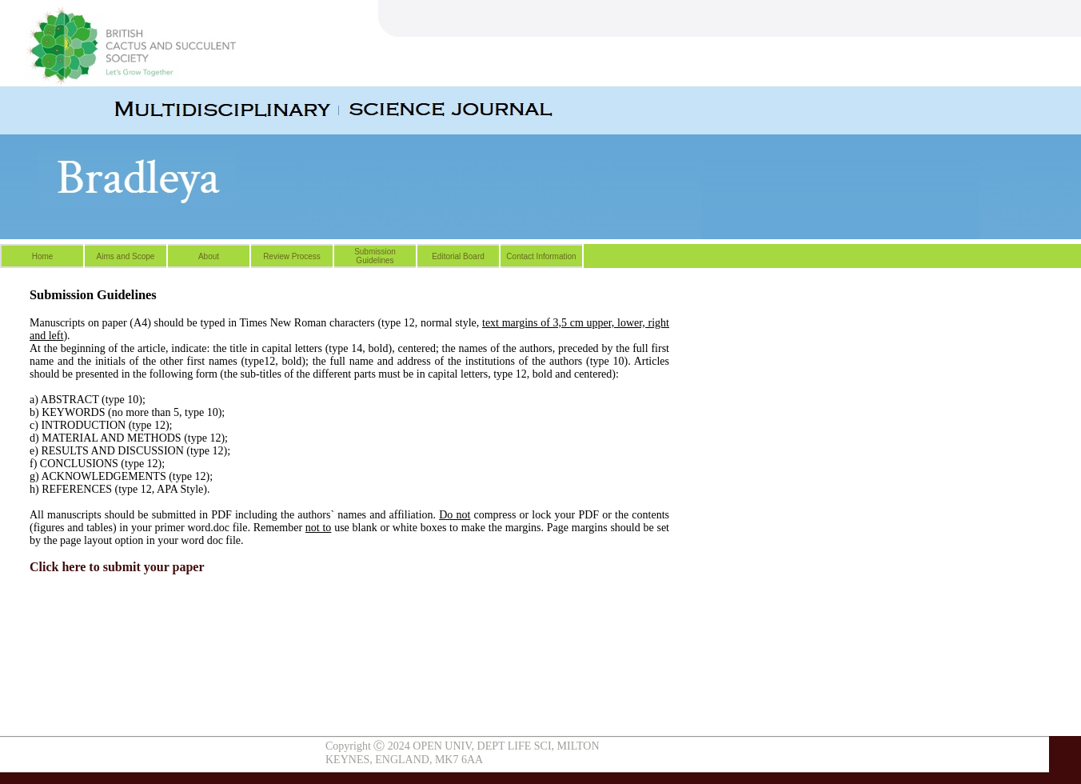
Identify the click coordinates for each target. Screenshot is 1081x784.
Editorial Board (458, 256)
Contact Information (541, 256)
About (208, 256)
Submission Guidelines (375, 256)
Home (43, 256)
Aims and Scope (126, 256)
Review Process (292, 256)
